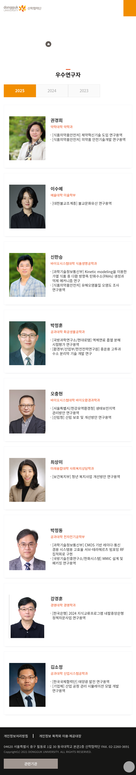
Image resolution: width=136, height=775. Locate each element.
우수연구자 (82, 44)
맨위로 (129, 766)
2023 (84, 90)
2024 (52, 90)
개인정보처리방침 (16, 736)
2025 (19, 90)
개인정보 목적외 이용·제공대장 (60, 736)
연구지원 (62, 44)
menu (129, 9)
